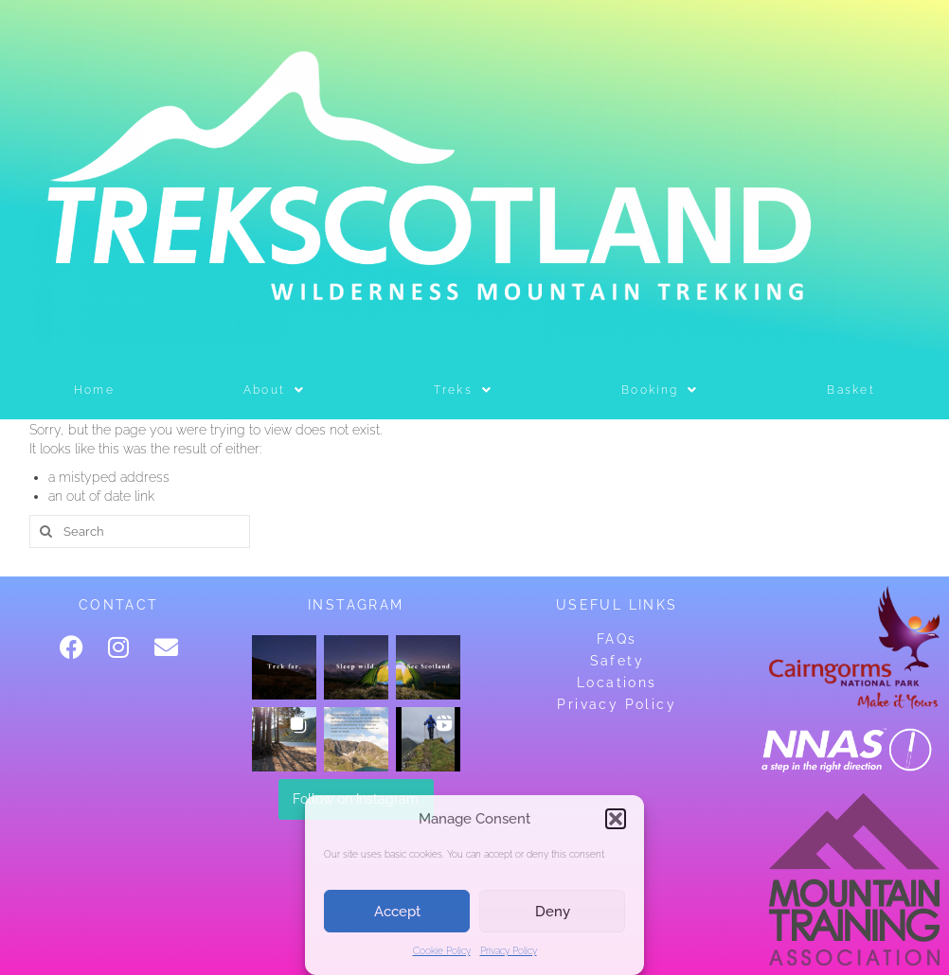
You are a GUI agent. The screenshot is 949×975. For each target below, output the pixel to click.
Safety (617, 660)
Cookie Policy (442, 951)
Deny (552, 911)
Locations (617, 682)
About (274, 390)
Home (94, 390)
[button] (615, 818)
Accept (397, 911)
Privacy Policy (508, 951)
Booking (659, 390)
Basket (851, 390)
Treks (463, 390)
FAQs (617, 639)
